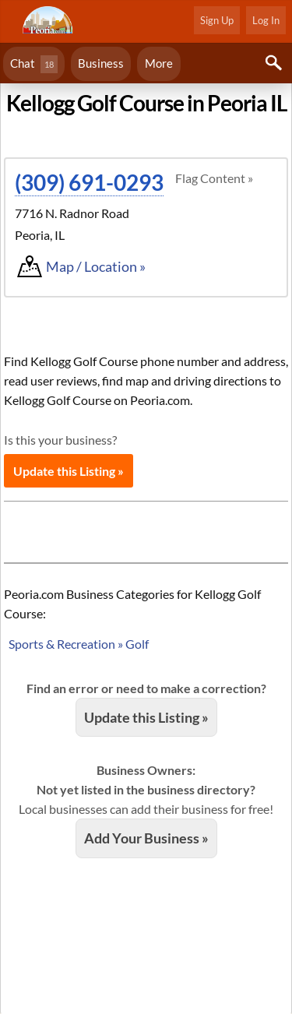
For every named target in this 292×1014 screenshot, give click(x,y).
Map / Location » (96, 266)
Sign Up (217, 20)
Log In (266, 20)
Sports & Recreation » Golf (79, 643)
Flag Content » (214, 178)
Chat (34, 64)
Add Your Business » (146, 838)
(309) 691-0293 (89, 182)
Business (101, 63)
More (159, 63)
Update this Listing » (68, 470)
